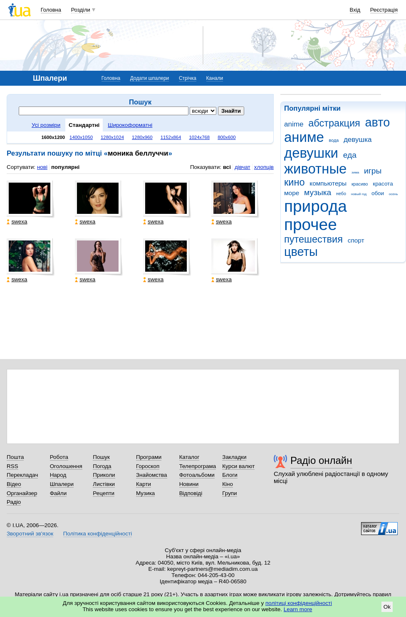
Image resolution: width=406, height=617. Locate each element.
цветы (301, 251)
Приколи (104, 475)
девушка (358, 140)
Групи (229, 493)
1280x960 (142, 137)
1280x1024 (112, 137)
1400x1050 (81, 137)
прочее (310, 224)
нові (42, 167)
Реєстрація (384, 10)
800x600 (226, 137)
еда (349, 155)
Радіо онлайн (321, 460)
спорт (356, 240)
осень (393, 194)
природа (315, 206)
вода (334, 140)
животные (315, 168)
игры (372, 170)
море (291, 192)
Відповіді (191, 493)
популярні (65, 167)
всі (227, 167)
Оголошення (66, 466)
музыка (317, 192)
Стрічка (187, 78)
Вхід (355, 10)
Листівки (104, 484)
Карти (143, 484)
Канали (214, 78)
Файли (58, 493)
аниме (304, 137)
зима (355, 172)
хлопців (264, 167)
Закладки (234, 457)
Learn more (298, 609)
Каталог (189, 457)
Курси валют (238, 466)
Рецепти (103, 493)
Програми (148, 457)
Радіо (14, 502)
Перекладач (22, 475)
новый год (358, 194)
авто (377, 122)
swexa (17, 221)
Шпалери (62, 484)
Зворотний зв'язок (30, 533)
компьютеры (328, 183)
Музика (145, 493)
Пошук (101, 457)
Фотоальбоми (197, 475)
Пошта (15, 457)
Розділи (80, 10)
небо (341, 193)
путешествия (313, 239)
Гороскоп (147, 466)
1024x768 (199, 137)
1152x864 (171, 137)
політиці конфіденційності (298, 603)
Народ (58, 475)
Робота (59, 457)
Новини (189, 484)
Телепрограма (197, 466)
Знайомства (151, 475)
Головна (51, 10)
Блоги (230, 475)
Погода (102, 466)
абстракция (334, 123)
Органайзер (22, 493)
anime (293, 124)
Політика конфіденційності (97, 533)
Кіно (227, 484)
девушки (311, 153)
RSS (12, 466)
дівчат (242, 167)
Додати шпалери (149, 78)
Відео (14, 484)
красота (383, 184)
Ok (387, 607)
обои (377, 193)
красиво (360, 183)
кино (294, 182)
